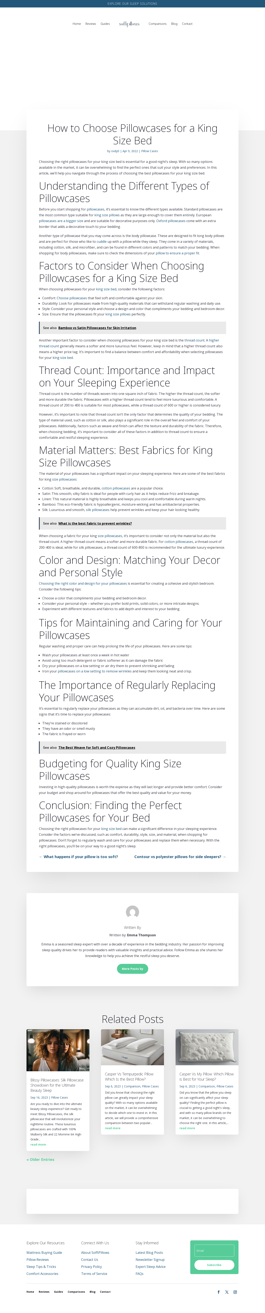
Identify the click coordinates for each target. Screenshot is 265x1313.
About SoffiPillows (95, 1252)
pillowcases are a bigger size (61, 221)
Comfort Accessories (42, 1273)
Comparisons (158, 24)
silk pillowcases (98, 509)
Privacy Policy (91, 1266)
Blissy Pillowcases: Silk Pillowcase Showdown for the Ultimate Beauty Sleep (57, 1085)
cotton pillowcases (116, 488)
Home (77, 24)
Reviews (91, 24)
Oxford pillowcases (171, 221)
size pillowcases (110, 536)
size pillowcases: (64, 479)
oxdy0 (115, 151)
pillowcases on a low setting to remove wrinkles (95, 671)
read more (38, 1144)
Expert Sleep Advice (151, 1266)
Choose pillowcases (72, 298)
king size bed (106, 289)
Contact (187, 24)
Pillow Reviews (37, 1259)
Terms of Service (94, 1273)
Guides (105, 24)
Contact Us (89, 1259)
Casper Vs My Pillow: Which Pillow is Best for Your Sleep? (206, 1076)
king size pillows (107, 215)
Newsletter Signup (150, 1259)
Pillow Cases (149, 151)
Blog (174, 24)
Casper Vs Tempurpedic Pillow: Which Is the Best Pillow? (129, 1076)
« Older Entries (40, 1159)
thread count (194, 340)
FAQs (139, 1273)
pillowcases (95, 209)
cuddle (102, 241)
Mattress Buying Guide (44, 1252)
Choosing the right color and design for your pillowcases (83, 583)
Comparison (132, 1086)
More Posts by (132, 969)
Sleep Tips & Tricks (41, 1266)
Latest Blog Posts (149, 1252)
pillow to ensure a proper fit (177, 253)
